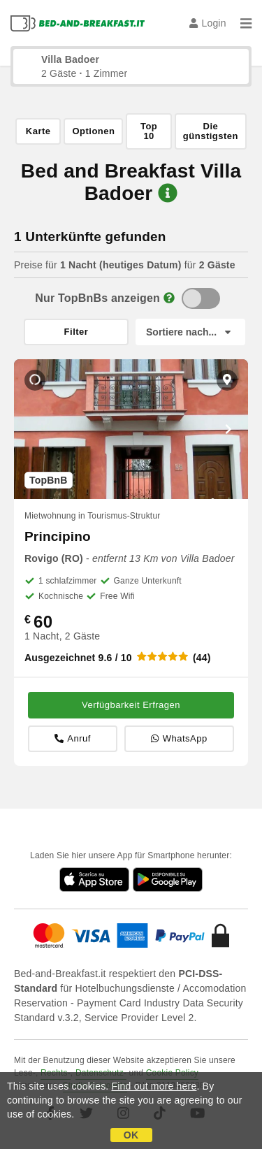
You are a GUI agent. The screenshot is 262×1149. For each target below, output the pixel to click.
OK (131, 1135)
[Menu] (246, 23)
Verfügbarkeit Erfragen (131, 705)
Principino (57, 536)
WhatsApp (179, 738)
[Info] (169, 298)
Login (207, 23)
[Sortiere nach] (190, 332)
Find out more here (154, 1086)
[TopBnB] (201, 298)
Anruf (72, 738)
